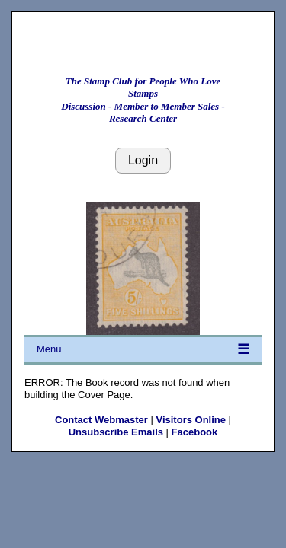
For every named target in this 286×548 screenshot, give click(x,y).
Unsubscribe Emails (116, 432)
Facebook (195, 432)
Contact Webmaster (101, 419)
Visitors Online (191, 419)
